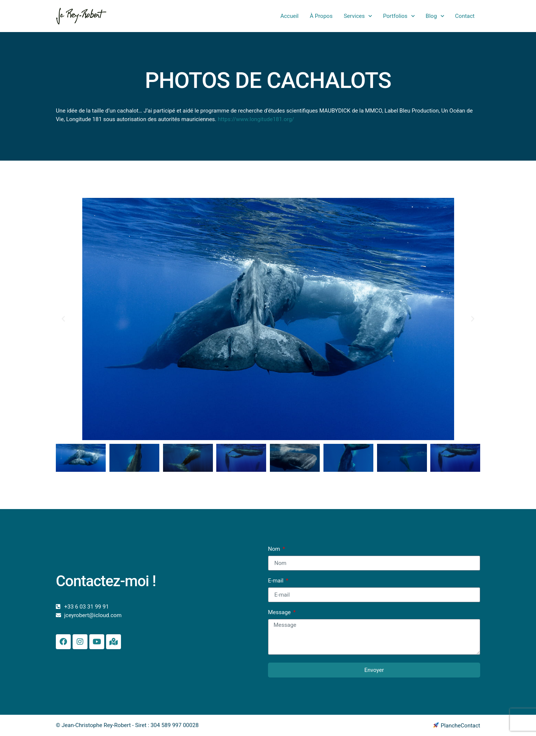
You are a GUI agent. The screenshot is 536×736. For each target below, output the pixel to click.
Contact (465, 16)
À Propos (321, 16)
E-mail (276, 581)
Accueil (289, 16)
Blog (435, 16)
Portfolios (399, 16)
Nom (274, 549)
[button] (63, 319)
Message (280, 613)
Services (358, 16)
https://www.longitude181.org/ (256, 119)
